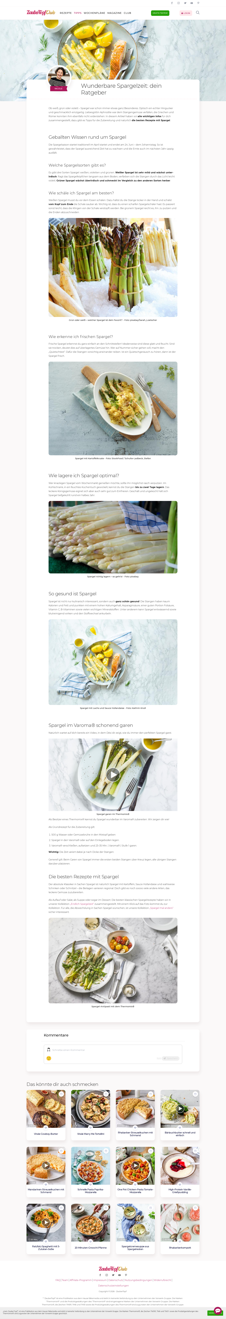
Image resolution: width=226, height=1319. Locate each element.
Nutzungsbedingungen (138, 1280)
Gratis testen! (160, 13)
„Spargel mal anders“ (161, 908)
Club (127, 13)
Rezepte (66, 13)
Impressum (100, 1280)
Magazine (114, 13)
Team (65, 1280)
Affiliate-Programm (81, 1280)
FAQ (57, 1280)
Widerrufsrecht (162, 1280)
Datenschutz (115, 1280)
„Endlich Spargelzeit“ (82, 904)
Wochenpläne (94, 13)
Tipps (78, 13)
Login (185, 13)
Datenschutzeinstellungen (113, 1285)
